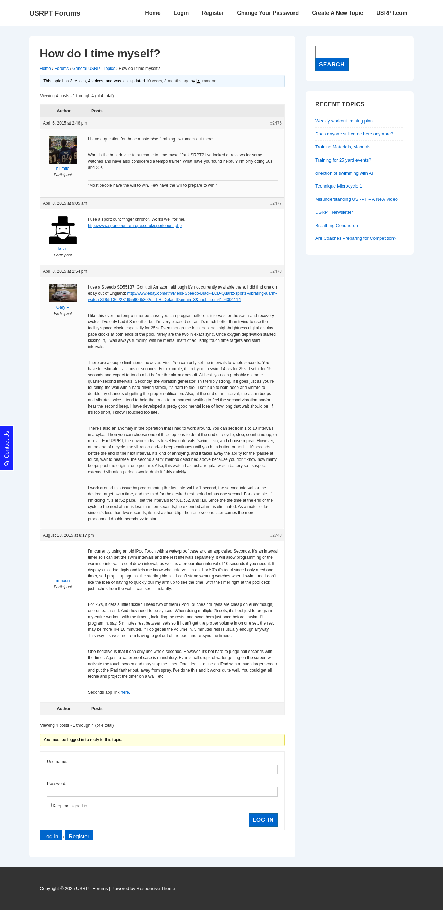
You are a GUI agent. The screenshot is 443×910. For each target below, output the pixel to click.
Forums (62, 68)
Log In (263, 820)
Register (213, 13)
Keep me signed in (70, 805)
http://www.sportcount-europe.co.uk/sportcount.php (135, 225)
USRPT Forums (54, 13)
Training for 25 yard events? (343, 160)
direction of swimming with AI (344, 173)
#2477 (276, 203)
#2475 (276, 123)
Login (181, 13)
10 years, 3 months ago (167, 81)
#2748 (276, 535)
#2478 (276, 271)
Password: (56, 783)
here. (125, 692)
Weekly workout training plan (344, 121)
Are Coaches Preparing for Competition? (355, 238)
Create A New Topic (337, 13)
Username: (57, 761)
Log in (50, 836)
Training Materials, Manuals (342, 146)
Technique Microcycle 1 (338, 186)
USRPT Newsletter (334, 212)
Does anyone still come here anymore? (354, 133)
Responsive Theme (155, 888)
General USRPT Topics (93, 68)
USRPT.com (391, 13)
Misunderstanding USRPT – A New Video (356, 199)
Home (152, 13)
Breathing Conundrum (337, 225)
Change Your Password (268, 13)
